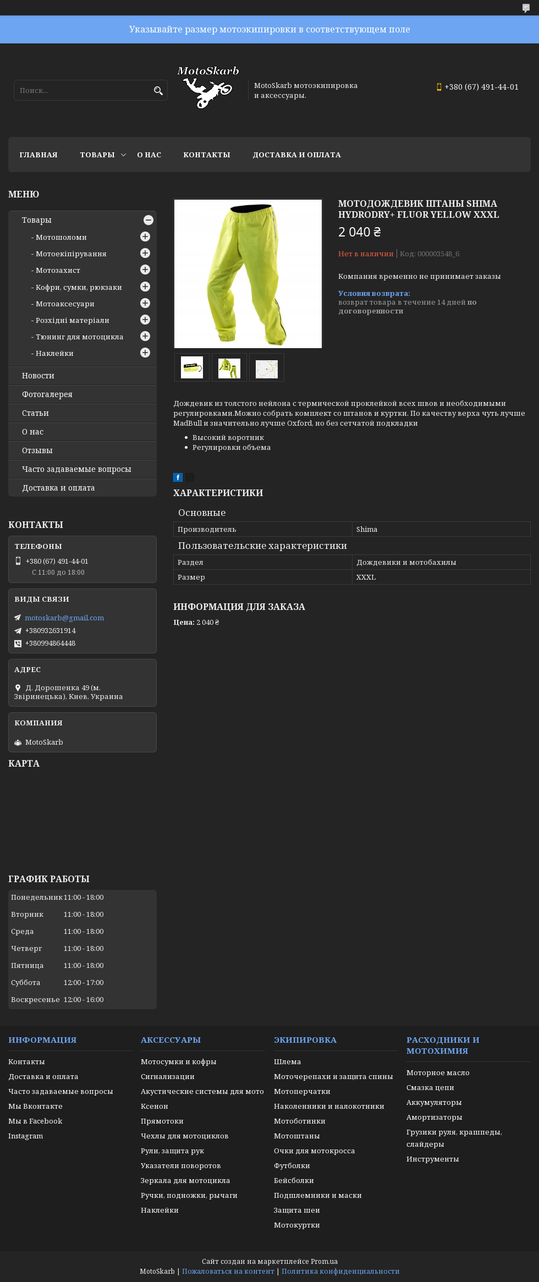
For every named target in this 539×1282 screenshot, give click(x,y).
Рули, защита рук (172, 1151)
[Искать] (158, 91)
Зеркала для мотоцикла (185, 1180)
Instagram (25, 1136)
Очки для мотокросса (314, 1151)
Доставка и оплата (296, 154)
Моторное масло (438, 1072)
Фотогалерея (47, 394)
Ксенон (154, 1106)
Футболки (292, 1165)
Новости (38, 376)
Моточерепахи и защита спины (333, 1076)
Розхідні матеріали (72, 320)
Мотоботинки (300, 1121)
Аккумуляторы (434, 1102)
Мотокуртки (297, 1225)
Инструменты (432, 1159)
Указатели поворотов (181, 1165)
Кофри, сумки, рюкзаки (79, 287)
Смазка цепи (430, 1087)
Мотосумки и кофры (179, 1061)
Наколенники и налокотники (329, 1106)
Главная (38, 154)
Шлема (287, 1061)
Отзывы (37, 450)
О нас (149, 154)
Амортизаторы (434, 1117)
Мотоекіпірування (71, 253)
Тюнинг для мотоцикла (80, 337)
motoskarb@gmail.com (64, 617)
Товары (97, 154)
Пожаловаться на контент (228, 1271)
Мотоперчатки (302, 1091)
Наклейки (55, 353)
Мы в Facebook (35, 1121)
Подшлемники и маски (318, 1195)
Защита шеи (297, 1210)
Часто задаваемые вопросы (76, 469)
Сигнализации (168, 1076)
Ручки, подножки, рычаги (189, 1195)
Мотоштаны (297, 1136)
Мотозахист (58, 270)
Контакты (206, 154)
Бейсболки (294, 1180)
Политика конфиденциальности (341, 1271)
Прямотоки (162, 1121)
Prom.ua (324, 1261)
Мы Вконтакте (35, 1106)
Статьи (35, 413)
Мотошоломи (61, 237)
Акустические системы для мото (202, 1091)
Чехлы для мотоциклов (185, 1136)
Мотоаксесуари (65, 304)
